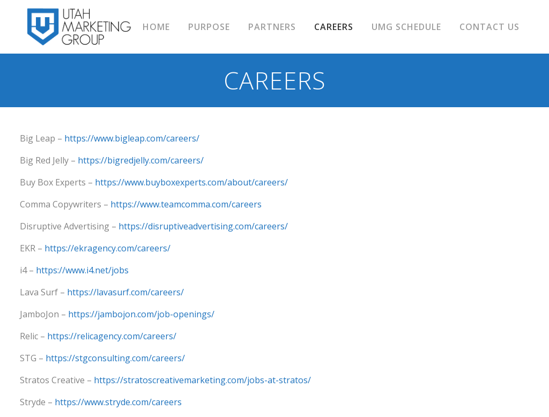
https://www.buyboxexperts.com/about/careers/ (191, 182)
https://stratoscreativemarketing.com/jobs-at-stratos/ (202, 380)
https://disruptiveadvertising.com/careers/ (203, 226)
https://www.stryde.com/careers (118, 402)
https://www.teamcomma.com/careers (186, 204)
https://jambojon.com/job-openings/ (141, 314)
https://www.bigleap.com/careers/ (131, 138)
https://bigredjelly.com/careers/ (141, 160)
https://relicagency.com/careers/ (111, 336)
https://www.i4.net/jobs (82, 270)
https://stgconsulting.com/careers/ (115, 358)
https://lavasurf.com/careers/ (125, 292)
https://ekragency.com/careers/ (107, 248)
